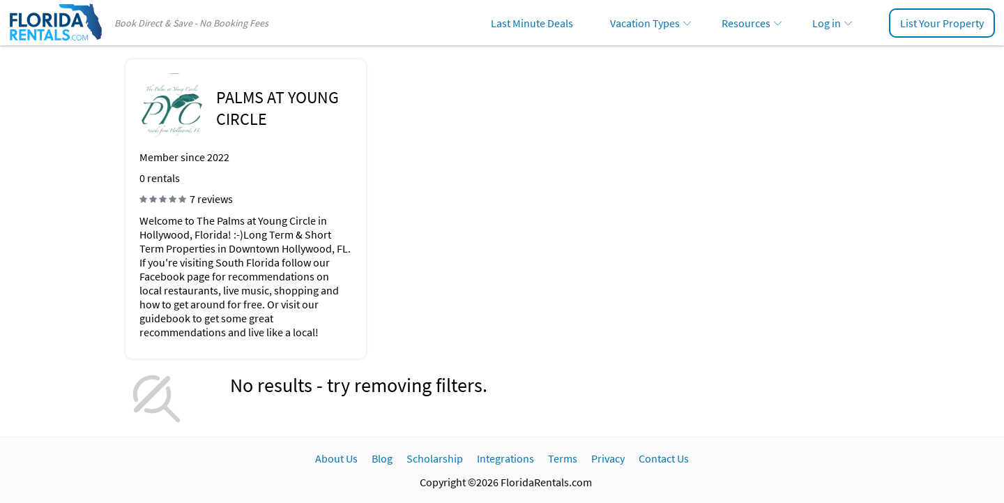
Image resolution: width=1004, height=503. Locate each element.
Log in (826, 23)
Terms (562, 458)
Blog (382, 458)
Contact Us (664, 458)
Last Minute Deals (532, 23)
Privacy (608, 458)
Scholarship (434, 458)
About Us (336, 458)
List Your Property (942, 23)
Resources (746, 23)
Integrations (505, 458)
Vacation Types (645, 23)
